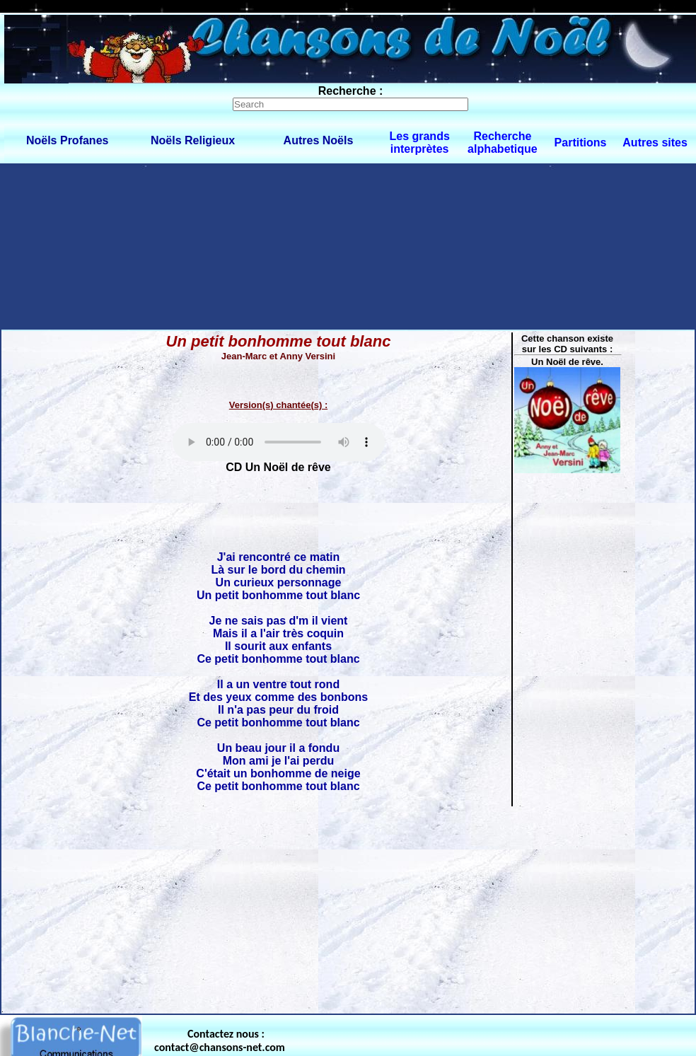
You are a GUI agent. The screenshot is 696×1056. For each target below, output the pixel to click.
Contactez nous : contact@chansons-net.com (219, 1040)
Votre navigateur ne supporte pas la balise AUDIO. (279, 442)
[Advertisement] (132, 245)
